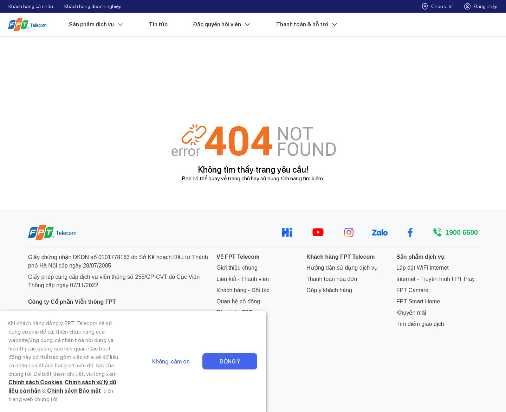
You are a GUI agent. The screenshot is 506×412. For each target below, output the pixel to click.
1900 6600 (461, 232)
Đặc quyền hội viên (222, 24)
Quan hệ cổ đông (238, 301)
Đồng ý (470, 391)
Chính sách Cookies (67, 399)
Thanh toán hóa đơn (331, 279)
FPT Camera (412, 290)
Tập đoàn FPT (234, 313)
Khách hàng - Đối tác (243, 290)
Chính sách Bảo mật (215, 399)
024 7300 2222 (57, 348)
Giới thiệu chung (237, 268)
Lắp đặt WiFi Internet (422, 268)
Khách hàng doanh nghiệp (93, 6)
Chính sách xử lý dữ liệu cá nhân (139, 399)
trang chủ (239, 178)
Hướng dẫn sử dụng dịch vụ (342, 268)
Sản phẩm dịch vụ (96, 24)
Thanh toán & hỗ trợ (307, 24)
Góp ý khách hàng (329, 290)
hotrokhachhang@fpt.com (70, 337)
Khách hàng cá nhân (30, 6)
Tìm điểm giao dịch (420, 324)
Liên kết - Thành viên (242, 279)
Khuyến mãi (411, 313)
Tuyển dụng (231, 324)
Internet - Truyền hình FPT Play (435, 279)
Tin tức (158, 24)
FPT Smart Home (418, 301)
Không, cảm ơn (411, 391)
